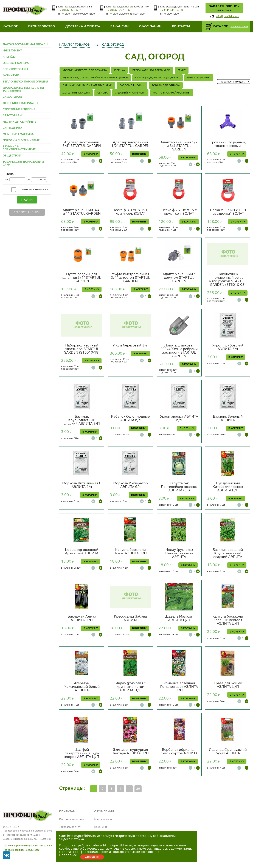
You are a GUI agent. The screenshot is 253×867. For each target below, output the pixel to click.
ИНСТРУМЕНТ (12, 50)
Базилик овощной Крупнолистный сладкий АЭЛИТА (228, 553)
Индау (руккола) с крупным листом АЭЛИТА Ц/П (130, 687)
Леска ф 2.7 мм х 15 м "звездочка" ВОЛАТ (228, 212)
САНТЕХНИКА (12, 128)
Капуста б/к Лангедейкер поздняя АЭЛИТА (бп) (179, 487)
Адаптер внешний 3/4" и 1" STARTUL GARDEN (82, 212)
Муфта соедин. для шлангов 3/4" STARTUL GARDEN (81, 278)
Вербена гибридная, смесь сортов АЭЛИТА (179, 751)
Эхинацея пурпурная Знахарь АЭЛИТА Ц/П (130, 751)
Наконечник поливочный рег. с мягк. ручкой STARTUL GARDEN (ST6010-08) (227, 280)
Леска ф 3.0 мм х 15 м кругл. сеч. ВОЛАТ (130, 212)
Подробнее (68, 855)
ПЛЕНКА (119, 70)
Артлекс (45, 839)
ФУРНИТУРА (11, 75)
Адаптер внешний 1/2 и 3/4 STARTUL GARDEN (179, 146)
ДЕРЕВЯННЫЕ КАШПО (76, 93)
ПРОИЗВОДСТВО (41, 26)
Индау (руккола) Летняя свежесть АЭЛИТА (179, 553)
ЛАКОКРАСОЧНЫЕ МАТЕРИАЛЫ (25, 44)
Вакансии (100, 827)
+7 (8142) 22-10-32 (118, 10)
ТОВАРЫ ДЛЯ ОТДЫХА (166, 85)
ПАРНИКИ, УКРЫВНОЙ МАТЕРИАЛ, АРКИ (87, 85)
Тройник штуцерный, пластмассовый (228, 144)
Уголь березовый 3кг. (130, 345)
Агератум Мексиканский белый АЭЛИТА (82, 687)
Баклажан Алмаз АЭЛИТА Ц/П (82, 618)
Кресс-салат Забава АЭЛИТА (130, 618)
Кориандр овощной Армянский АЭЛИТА (81, 551)
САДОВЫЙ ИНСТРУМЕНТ (130, 93)
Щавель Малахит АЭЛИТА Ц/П (179, 618)
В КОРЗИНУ (90, 154)
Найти (27, 200)
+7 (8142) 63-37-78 (70, 10)
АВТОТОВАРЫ (12, 115)
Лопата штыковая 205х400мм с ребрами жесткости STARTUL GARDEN (179, 351)
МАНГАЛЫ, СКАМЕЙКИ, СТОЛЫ (171, 93)
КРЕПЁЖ (9, 57)
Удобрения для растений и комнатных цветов (95, 77)
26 (138, 788)
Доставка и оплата (71, 819)
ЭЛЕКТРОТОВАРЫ (15, 69)
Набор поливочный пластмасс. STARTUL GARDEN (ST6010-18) (82, 349)
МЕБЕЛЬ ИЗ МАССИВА (18, 134)
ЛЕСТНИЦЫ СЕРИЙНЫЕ (19, 121)
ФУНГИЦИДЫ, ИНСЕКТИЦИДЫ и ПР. (157, 77)
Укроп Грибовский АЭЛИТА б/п (227, 347)
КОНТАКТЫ (181, 26)
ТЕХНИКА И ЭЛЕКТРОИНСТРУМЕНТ (19, 148)
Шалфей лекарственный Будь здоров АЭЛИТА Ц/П (81, 753)
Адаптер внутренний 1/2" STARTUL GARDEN (130, 144)
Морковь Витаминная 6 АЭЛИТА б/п (81, 485)
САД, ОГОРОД (12, 97)
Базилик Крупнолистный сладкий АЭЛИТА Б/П (82, 420)
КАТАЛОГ (10, 26)
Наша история (103, 819)
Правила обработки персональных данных (27, 845)
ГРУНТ (181, 70)
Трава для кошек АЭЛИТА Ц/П (228, 685)
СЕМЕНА (102, 93)
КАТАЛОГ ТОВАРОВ (74, 44)
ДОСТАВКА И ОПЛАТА (82, 26)
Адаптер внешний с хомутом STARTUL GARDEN (179, 278)
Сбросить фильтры (27, 212)
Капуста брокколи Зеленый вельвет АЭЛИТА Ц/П (227, 620)
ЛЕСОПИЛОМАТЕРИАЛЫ (20, 103)
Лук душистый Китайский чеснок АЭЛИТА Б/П (228, 487)
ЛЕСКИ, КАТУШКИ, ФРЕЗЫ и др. (151, 70)
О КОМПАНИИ (150, 26)
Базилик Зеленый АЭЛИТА (228, 418)
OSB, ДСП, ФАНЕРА (16, 63)
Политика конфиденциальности (21, 850)
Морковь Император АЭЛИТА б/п (130, 485)
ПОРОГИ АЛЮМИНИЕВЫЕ (21, 140)
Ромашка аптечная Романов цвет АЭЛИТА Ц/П (179, 687)
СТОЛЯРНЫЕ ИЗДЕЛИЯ (19, 109)
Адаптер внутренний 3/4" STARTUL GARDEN (82, 144)
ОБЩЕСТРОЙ (12, 155)
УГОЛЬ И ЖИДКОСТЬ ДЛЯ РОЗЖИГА (85, 70)
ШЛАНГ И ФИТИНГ (198, 77)
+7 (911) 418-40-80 (172, 10)
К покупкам (239, 26)
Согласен (92, 856)
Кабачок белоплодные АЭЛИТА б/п (130, 418)
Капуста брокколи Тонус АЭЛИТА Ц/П (130, 551)
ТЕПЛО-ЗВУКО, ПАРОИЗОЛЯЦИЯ (25, 81)
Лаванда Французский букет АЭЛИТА (228, 751)
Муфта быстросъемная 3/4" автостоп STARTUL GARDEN (130, 278)
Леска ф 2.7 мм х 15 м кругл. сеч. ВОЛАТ (179, 212)
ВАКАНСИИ (119, 26)
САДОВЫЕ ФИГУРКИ (132, 85)
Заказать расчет (69, 827)
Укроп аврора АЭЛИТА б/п (179, 418)
